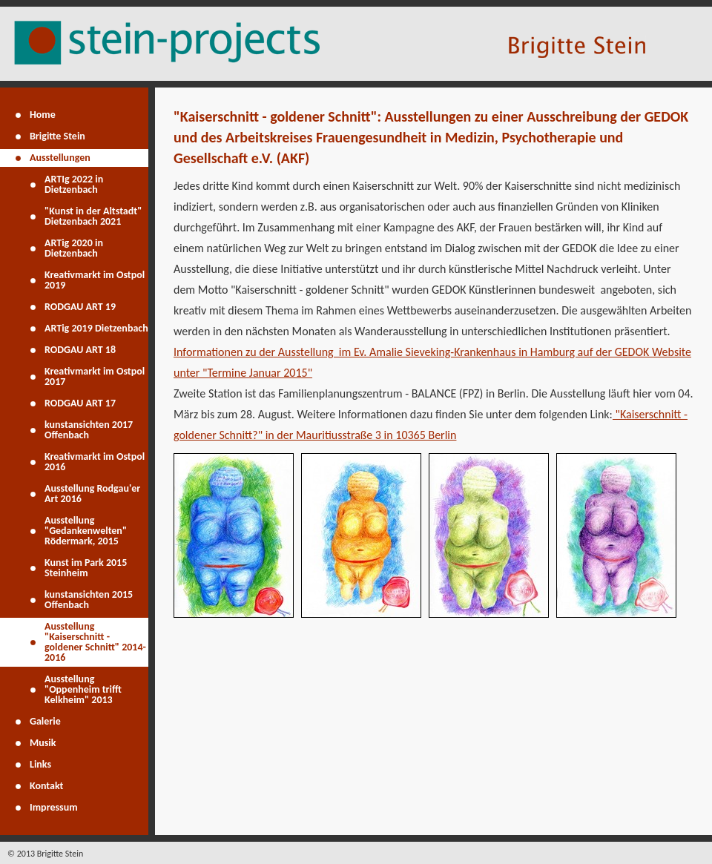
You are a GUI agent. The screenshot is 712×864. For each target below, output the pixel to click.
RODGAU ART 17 (80, 403)
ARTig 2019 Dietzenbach (96, 328)
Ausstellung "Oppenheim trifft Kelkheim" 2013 (83, 689)
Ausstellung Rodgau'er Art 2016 (92, 493)
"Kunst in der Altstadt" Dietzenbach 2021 (93, 216)
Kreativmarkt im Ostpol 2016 (94, 461)
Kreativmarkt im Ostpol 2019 (94, 279)
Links (40, 764)
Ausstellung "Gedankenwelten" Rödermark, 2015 (85, 530)
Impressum (54, 807)
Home (43, 114)
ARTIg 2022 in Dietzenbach (73, 184)
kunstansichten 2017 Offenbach (88, 429)
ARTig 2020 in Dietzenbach (73, 248)
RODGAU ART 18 (80, 349)
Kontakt (46, 785)
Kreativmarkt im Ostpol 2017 (94, 376)
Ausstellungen (60, 157)
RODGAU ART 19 (80, 306)
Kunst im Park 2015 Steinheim (85, 567)
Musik (43, 742)
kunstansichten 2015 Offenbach (88, 599)
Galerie (45, 721)
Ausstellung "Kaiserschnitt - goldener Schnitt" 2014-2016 (95, 642)
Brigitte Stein (57, 136)
